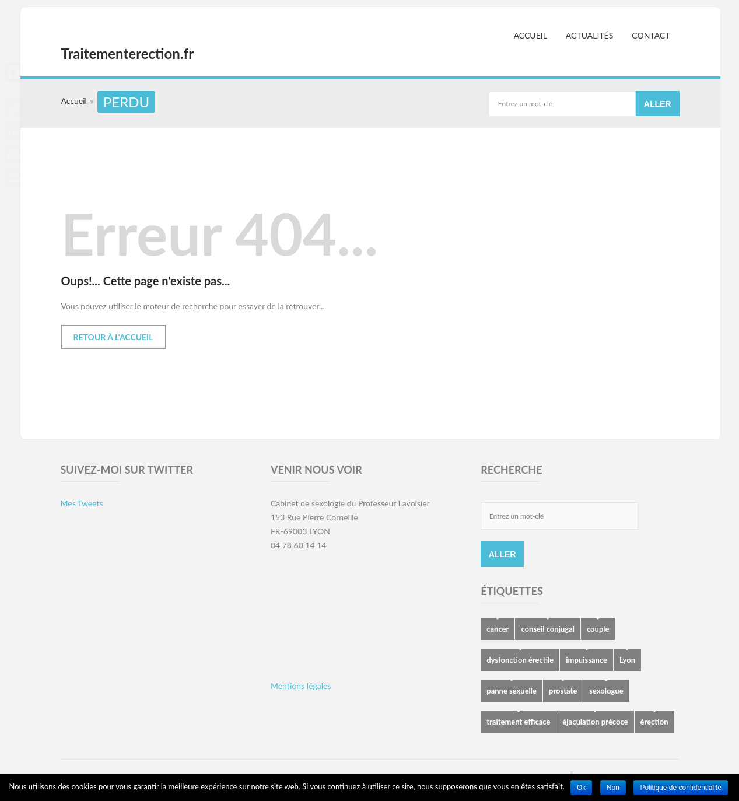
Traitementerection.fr (127, 53)
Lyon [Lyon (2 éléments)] (627, 659)
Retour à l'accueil (113, 337)
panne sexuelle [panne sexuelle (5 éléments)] (511, 690)
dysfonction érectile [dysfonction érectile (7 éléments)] (520, 659)
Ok (581, 787)
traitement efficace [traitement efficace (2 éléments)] (518, 721)
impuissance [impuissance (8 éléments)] (586, 659)
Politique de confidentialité (680, 787)
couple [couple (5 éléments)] (598, 629)
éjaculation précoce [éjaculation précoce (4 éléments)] (595, 721)
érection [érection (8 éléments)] (654, 721)
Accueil (530, 35)
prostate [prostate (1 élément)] (563, 690)
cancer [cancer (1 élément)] (497, 629)
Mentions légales (301, 686)
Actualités (589, 35)
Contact (651, 35)
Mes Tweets (82, 503)
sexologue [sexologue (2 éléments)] (606, 690)
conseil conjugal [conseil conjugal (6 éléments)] (548, 629)
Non (613, 787)
